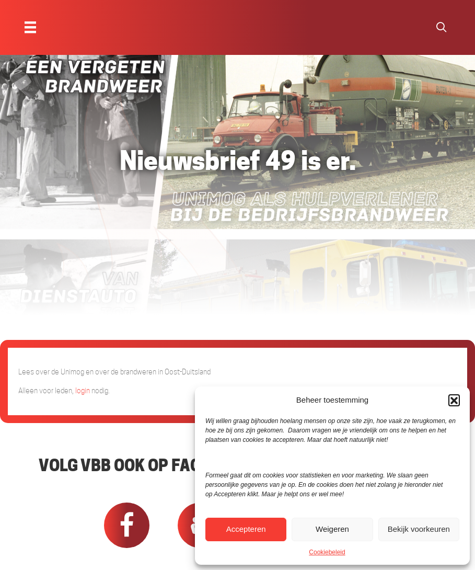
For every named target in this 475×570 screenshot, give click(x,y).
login (82, 390)
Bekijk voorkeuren (419, 529)
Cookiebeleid (327, 552)
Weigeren (332, 529)
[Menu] (30, 27)
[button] (454, 400)
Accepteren (246, 529)
